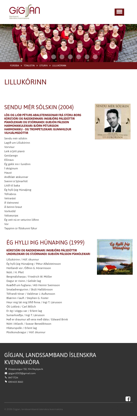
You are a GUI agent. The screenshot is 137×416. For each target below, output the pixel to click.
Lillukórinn (59, 65)
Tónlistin (29, 65)
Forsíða (14, 65)
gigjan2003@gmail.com (22, 373)
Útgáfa (43, 65)
